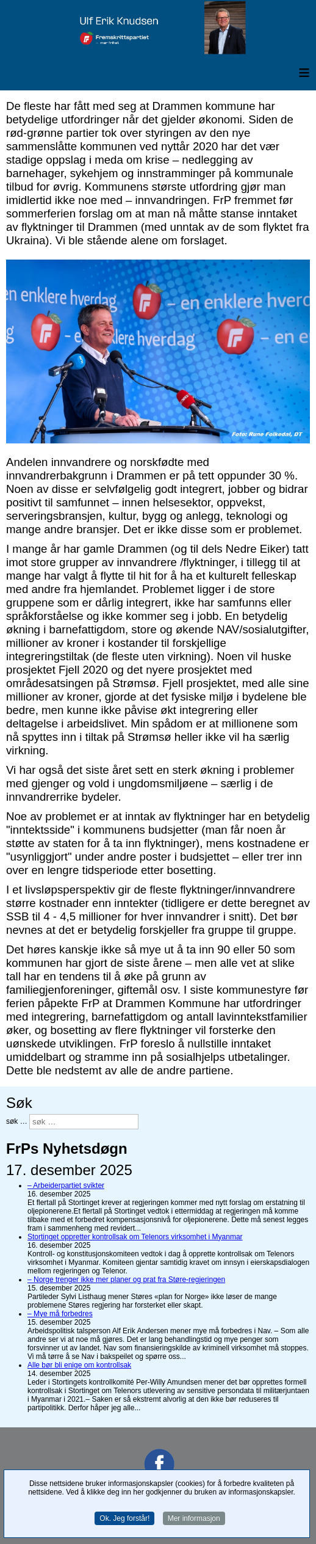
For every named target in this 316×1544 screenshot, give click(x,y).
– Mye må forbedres (60, 1313)
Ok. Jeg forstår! (124, 1519)
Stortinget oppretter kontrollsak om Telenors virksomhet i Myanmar (135, 1237)
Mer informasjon (194, 1519)
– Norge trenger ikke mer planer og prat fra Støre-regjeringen (126, 1279)
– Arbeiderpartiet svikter (65, 1185)
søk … (16, 1121)
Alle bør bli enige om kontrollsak (79, 1365)
